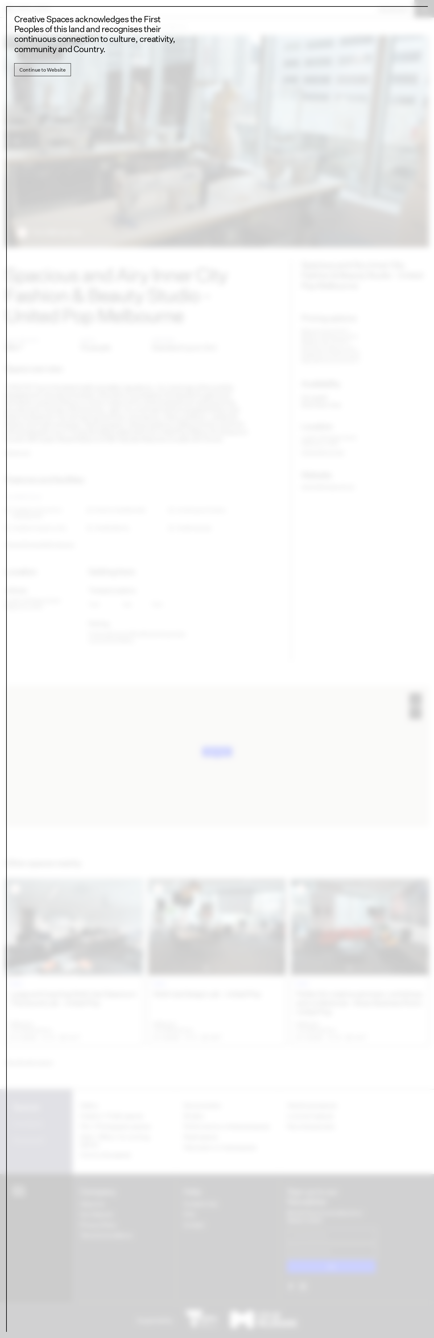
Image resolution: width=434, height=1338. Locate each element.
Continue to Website (42, 70)
